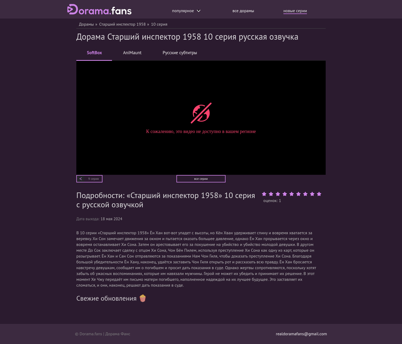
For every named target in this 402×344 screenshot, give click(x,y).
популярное (186, 10)
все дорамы (243, 10)
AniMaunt (132, 53)
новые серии (295, 10)
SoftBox (94, 55)
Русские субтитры (180, 53)
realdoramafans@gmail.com (301, 333)
